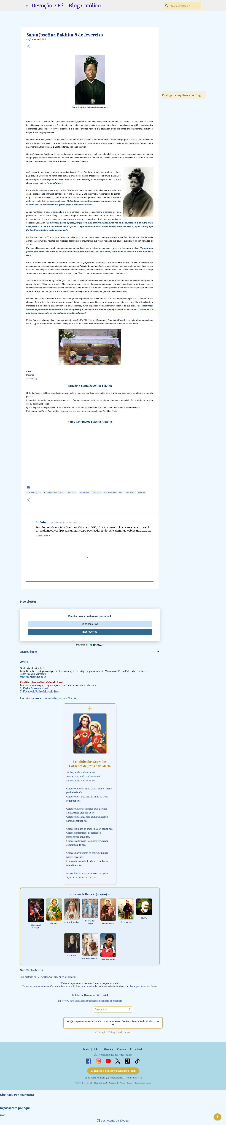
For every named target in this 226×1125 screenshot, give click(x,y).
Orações (108, 1049)
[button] (28, 46)
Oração (97, 492)
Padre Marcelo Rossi (35, 688)
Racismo (130, 492)
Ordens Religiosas (113, 492)
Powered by (90, 644)
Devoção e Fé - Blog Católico (66, 6)
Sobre (97, 1049)
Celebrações (34, 492)
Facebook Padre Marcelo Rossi (41, 691)
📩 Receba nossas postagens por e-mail (113, 1070)
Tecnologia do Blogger (113, 1120)
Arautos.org (31, 378)
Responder (43, 535)
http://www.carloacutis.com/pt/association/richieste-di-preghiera (90, 1000)
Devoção (71, 492)
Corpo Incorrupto (53, 492)
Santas (141, 492)
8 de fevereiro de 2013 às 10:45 (63, 522)
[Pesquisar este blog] (184, 5)
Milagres (84, 492)
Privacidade (136, 1049)
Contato (121, 1049)
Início (86, 1049)
